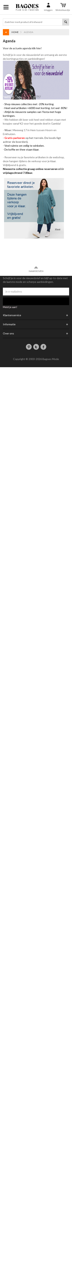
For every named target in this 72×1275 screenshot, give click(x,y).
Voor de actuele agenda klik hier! (22, 48)
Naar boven (36, 269)
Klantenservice (12, 315)
